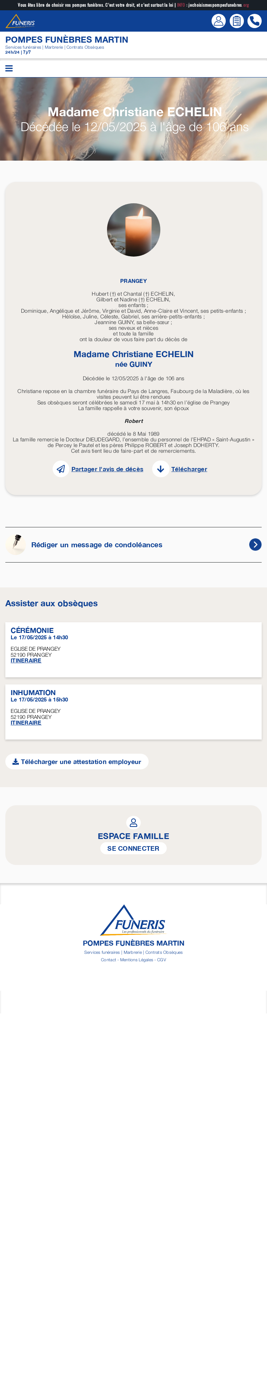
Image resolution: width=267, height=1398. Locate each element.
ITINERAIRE (26, 660)
